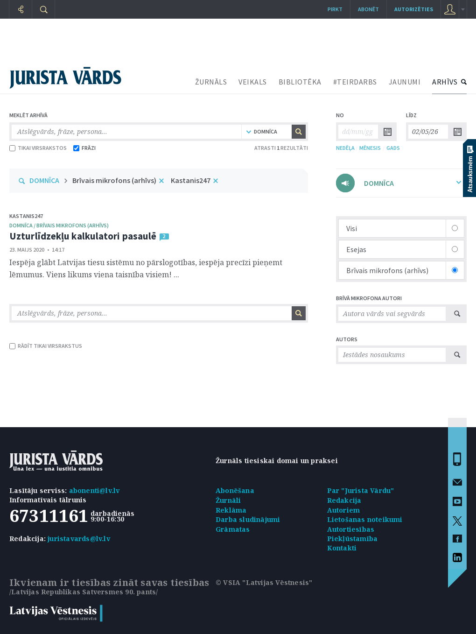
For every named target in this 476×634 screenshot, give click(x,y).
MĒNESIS (370, 147)
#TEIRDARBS (355, 81)
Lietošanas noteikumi (365, 519)
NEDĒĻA (345, 147)
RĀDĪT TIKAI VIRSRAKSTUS (45, 345)
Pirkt (335, 9)
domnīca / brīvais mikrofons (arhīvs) (59, 225)
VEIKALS (252, 81)
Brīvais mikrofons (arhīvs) (114, 180)
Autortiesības (351, 529)
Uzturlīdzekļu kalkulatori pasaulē (82, 236)
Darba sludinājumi (248, 519)
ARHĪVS (444, 81)
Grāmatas (233, 529)
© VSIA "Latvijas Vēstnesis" (264, 582)
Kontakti (342, 547)
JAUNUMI (405, 81)
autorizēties (413, 9)
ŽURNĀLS (211, 81)
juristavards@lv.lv (79, 538)
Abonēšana (235, 490)
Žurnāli (228, 500)
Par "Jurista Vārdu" (360, 490)
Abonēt (368, 9)
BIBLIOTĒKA (300, 81)
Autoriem (343, 510)
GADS (393, 147)
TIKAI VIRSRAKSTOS (38, 147)
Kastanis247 (190, 180)
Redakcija (344, 500)
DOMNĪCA (44, 180)
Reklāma (231, 510)
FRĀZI (84, 147)
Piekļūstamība (352, 538)
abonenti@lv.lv (94, 490)
